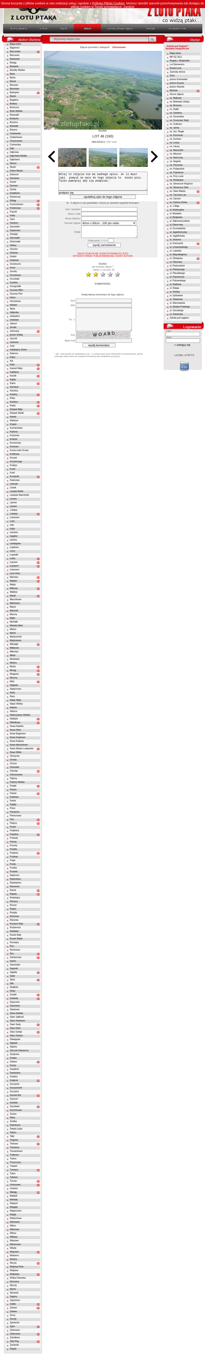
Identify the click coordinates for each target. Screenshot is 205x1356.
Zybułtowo (15, 1337)
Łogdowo (14, 547)
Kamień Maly (16, 368)
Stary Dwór (15, 1028)
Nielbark (14, 718)
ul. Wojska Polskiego (180, 306)
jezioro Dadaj (16, 335)
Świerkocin (15, 1125)
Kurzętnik (14, 476)
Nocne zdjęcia (177, 94)
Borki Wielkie (16, 111)
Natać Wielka (16, 704)
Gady (12, 215)
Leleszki (14, 484)
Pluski (13, 827)
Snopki (13, 994)
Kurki (12, 472)
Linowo (13, 499)
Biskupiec (14, 92)
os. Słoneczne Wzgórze (181, 183)
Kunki (12, 469)
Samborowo (15, 957)
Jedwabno (15, 316)
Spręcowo (14, 1002)
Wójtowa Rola (16, 1266)
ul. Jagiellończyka (178, 232)
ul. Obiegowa (176, 258)
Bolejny (13, 103)
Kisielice (14, 402)
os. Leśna (174, 142)
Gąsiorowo (15, 230)
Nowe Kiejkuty (17, 741)
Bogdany (14, 100)
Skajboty (14, 987)
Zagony (13, 1296)
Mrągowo (14, 674)
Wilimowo (14, 1229)
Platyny (13, 823)
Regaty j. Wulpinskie (179, 60)
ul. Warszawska (177, 303)
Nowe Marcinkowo (19, 745)
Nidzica (13, 711)
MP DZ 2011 (176, 57)
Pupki (12, 860)
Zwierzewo (15, 1334)
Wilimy (13, 1233)
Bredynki (14, 118)
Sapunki (14, 968)
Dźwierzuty (15, 197)
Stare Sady (15, 1024)
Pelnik (13, 800)
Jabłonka (14, 312)
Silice (12, 979)
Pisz (12, 819)
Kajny (12, 357)
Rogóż (13, 909)
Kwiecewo (15, 480)
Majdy (13, 584)
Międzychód (15, 636)
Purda (13, 864)
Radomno (14, 875)
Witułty (13, 1248)
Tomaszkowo (16, 1151)
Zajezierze (15, 1300)
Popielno (14, 834)
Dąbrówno (15, 159)
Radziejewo (15, 882)
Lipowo (13, 506)
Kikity (12, 398)
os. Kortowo (175, 139)
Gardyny (14, 223)
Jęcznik (13, 338)
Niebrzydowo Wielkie (20, 715)
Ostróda (14, 771)
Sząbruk (14, 1080)
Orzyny (13, 763)
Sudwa (13, 1058)
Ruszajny (14, 942)
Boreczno (14, 107)
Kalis (12, 364)
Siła (12, 983)
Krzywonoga (16, 461)
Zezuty (13, 1319)
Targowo (14, 1140)
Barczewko (15, 51)
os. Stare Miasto (178, 191)
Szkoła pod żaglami (179, 318)
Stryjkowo (14, 1054)
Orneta (13, 759)
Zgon (12, 1326)
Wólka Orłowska (18, 1278)
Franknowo (15, 208)
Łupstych (14, 566)
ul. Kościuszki (176, 243)
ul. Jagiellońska (177, 236)
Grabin (13, 256)
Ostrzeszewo (16, 774)
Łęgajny (14, 536)
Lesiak (13, 487)
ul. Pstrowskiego (178, 280)
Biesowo (14, 85)
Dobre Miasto (16, 171)
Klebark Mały (16, 409)
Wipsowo (14, 1240)
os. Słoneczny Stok (179, 187)
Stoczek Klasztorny (19, 1050)
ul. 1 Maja (174, 206)
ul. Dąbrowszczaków (180, 221)
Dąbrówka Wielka (18, 156)
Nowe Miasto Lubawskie (22, 748)
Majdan (13, 581)
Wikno (13, 1225)
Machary (14, 577)
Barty (12, 74)
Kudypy (13, 465)
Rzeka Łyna (175, 68)
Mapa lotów (15, 44)
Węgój (13, 1214)
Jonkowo (14, 342)
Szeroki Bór (15, 1095)
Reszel (13, 905)
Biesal (13, 81)
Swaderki (14, 1069)
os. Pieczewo (176, 165)
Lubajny (14, 510)
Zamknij (129, 7)
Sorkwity (14, 998)
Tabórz (13, 1132)
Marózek (14, 610)
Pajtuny (13, 778)
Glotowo (14, 253)
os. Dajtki (174, 109)
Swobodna (15, 1073)
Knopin (13, 424)
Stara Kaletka (16, 1013)
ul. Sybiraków (176, 295)
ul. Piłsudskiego (177, 273)
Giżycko (14, 249)
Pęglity (13, 804)
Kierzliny (14, 390)
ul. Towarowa (176, 299)
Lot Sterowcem (177, 64)
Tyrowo (13, 1181)
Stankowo (14, 1009)
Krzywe (13, 458)
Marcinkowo (15, 599)
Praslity (13, 849)
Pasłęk (13, 786)
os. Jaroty (174, 128)
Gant (12, 219)
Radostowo (15, 879)
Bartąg (13, 62)
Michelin (174, 90)
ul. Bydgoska (176, 217)
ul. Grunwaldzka (178, 228)
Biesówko (14, 88)
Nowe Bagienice (18, 733)
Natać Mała (15, 700)
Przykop (14, 856)
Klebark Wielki (17, 413)
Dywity (13, 189)
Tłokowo (14, 1143)
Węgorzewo (15, 1211)
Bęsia (12, 77)
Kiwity (13, 405)
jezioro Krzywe (177, 83)
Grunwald (14, 279)
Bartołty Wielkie (17, 70)
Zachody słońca (177, 72)
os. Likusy (174, 146)
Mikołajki (14, 644)
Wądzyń (14, 1203)
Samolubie (15, 964)
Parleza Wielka (17, 782)
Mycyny (13, 677)
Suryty (13, 1065)
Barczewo (14, 55)
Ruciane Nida (16, 923)
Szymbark (14, 1106)
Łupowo (14, 562)
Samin (13, 961)
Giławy (13, 245)
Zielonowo (15, 1330)
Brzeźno (14, 122)
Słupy (12, 991)
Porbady (14, 838)
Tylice (13, 1173)
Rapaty (13, 894)
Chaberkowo (16, 137)
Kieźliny (13, 394)
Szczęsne (14, 1084)
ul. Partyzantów (177, 265)
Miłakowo (14, 648)
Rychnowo (15, 950)
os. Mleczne (175, 154)
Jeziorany (14, 331)
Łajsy (12, 528)
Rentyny (14, 901)
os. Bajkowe (176, 98)
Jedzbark (14, 320)
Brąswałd (14, 115)
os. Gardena (176, 113)
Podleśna (14, 830)
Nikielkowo (15, 722)
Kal (11, 361)
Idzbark (13, 305)
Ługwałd (14, 554)
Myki (12, 681)
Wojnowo (14, 1252)
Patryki (13, 793)
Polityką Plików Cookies (108, 3)
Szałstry (14, 1076)
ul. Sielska (175, 292)
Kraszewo (14, 435)
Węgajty (14, 1207)
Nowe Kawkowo (17, 737)
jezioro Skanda (177, 87)
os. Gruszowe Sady (179, 120)
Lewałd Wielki (16, 491)
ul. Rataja (174, 288)
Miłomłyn (14, 651)
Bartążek (14, 66)
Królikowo (14, 454)
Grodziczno (15, 264)
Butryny (13, 129)
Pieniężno (14, 812)
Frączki (13, 212)
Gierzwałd (14, 238)
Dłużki (13, 167)
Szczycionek (16, 1088)
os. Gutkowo (176, 124)
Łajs (12, 525)
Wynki (13, 1289)
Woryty (13, 1263)
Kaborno (14, 353)
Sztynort (14, 1099)
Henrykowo (15, 301)
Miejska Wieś (16, 625)
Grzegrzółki (15, 286)
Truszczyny (15, 1162)
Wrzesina (14, 1281)
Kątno (13, 383)
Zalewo (13, 1311)
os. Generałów (177, 116)
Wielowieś (15, 1222)
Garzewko (15, 226)
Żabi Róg (14, 1341)
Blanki (13, 96)
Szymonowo (16, 1110)
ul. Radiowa (175, 284)
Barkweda (14, 59)
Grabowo (14, 260)
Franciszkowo (16, 204)
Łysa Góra (15, 573)
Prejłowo (14, 853)
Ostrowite (14, 767)
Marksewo (15, 603)
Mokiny (13, 663)
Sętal (12, 976)
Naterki (13, 707)
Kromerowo (15, 443)
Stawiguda (15, 1039)
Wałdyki (14, 1196)
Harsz (13, 297)
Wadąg (13, 1192)
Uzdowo (14, 1188)
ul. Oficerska (176, 262)
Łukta (12, 558)
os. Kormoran (176, 135)
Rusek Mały (15, 935)
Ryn (12, 953)
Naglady (14, 685)
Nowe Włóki (15, 752)
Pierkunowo (15, 815)
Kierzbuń (14, 387)
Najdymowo (15, 689)
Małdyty (13, 592)
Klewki (13, 417)
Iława (12, 308)
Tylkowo (14, 1177)
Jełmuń (13, 323)
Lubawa (14, 513)
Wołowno (14, 1255)
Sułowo (13, 1061)
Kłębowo (14, 420)
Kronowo (14, 446)
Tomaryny (14, 1147)
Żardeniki (14, 1345)
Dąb (12, 148)
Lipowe (13, 502)
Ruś (12, 946)
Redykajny (15, 897)
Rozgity (13, 912)
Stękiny (13, 1047)
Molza (13, 666)
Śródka (13, 1121)
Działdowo (15, 193)
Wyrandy (14, 1293)
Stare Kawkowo (17, 1020)
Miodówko (15, 659)
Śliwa (12, 1117)
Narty (12, 692)
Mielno (13, 629)
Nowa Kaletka (16, 726)
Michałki (14, 622)
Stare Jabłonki (17, 1017)
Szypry (13, 1114)
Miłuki (13, 655)
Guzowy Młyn (16, 290)
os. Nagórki (175, 161)
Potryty (13, 841)
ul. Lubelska (175, 251)
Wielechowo (16, 1218)
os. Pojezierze (177, 172)
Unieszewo (15, 1184)
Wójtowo (14, 1270)
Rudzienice (15, 927)
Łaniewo (14, 532)
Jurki (12, 346)
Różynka (14, 920)
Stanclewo (15, 1006)
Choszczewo (16, 141)
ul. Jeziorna (175, 239)
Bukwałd (14, 126)
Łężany (13, 540)
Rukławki (14, 931)
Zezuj (12, 1315)
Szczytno (14, 1091)
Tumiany (14, 1170)
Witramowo (15, 1244)
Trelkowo (14, 1155)
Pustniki (14, 871)
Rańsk (13, 890)
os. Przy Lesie (177, 176)
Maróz (13, 607)
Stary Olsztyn (16, 1035)
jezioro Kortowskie (178, 79)
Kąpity (13, 379)
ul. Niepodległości (178, 254)
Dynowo (14, 185)
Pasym (13, 789)
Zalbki (13, 1304)
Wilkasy (13, 1237)
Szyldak (14, 1102)
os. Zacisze (175, 198)
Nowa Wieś (15, 730)
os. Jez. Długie (177, 131)
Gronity (13, 271)
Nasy (12, 696)
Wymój (13, 1285)
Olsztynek (14, 756)
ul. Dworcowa (176, 224)
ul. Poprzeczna (177, 277)
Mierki (13, 633)
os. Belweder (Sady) (179, 101)
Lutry (12, 521)
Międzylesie (15, 640)
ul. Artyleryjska (177, 210)
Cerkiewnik (15, 133)
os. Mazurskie (176, 150)
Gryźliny (14, 282)
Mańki (13, 595)
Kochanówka (16, 428)
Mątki (12, 618)
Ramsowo (14, 886)
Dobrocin (14, 174)
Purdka (13, 868)
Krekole (13, 439)
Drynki (13, 182)
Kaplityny (14, 372)
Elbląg (13, 200)
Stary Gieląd (16, 1032)
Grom (12, 267)
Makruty (14, 588)
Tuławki (13, 1166)
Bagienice (14, 47)
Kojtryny (14, 431)
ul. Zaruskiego (177, 310)
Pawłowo (14, 797)
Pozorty (13, 845)
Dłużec (13, 163)
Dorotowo (14, 178)
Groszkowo (15, 275)
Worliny (13, 1259)
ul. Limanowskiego (179, 247)
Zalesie (13, 1307)
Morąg (13, 670)
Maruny (13, 614)
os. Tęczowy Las (178, 195)
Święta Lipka (16, 1129)
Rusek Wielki (16, 938)
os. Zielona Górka (178, 202)
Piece (12, 808)
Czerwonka (15, 144)
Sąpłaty (13, 972)
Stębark (13, 1043)
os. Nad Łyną (176, 157)
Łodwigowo (15, 543)
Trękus (13, 1158)
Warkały (14, 1199)
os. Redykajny (177, 180)
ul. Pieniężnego (177, 269)
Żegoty (13, 1348)
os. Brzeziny (176, 105)
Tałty (12, 1136)
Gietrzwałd (15, 241)
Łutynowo (14, 569)
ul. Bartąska (175, 213)
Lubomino (14, 517)
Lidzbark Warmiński (19, 495)
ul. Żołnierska (176, 314)
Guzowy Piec (16, 294)
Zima (172, 75)
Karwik (13, 376)
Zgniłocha (14, 1322)
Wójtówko (14, 1274)
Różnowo (14, 916)
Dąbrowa (14, 152)
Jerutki (13, 327)
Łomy (12, 551)
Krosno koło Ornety (19, 450)
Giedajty (14, 234)
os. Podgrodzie (177, 169)
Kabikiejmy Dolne (18, 349)
